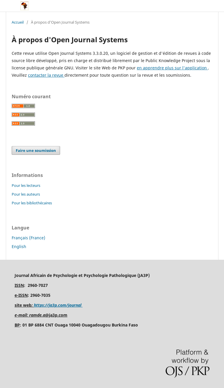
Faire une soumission (36, 150)
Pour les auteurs (26, 194)
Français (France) (28, 237)
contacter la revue (46, 75)
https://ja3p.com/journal (58, 305)
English (19, 246)
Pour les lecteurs (26, 185)
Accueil (18, 22)
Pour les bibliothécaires (32, 203)
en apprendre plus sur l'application (172, 68)
